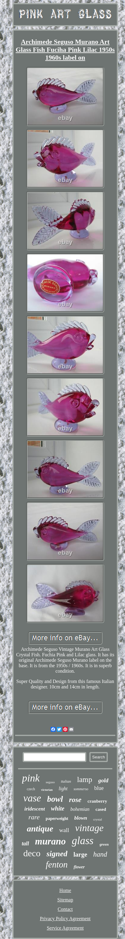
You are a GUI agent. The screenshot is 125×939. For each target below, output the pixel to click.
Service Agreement (65, 928)
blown (80, 818)
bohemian (79, 809)
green (104, 844)
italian (66, 781)
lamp (84, 779)
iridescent (34, 809)
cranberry (97, 801)
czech (31, 789)
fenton (57, 864)
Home (65, 890)
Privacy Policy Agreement (65, 918)
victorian (47, 789)
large (80, 854)
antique (40, 828)
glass (83, 841)
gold (103, 780)
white (57, 808)
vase (32, 798)
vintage (89, 827)
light (63, 788)
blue (99, 788)
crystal (97, 819)
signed (56, 853)
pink (31, 778)
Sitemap (65, 899)
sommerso (81, 789)
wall (64, 830)
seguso (50, 782)
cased (100, 809)
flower (79, 867)
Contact (65, 909)
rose (75, 800)
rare (34, 817)
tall (25, 844)
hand (100, 854)
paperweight (57, 818)
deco (31, 853)
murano (50, 841)
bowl (55, 799)
